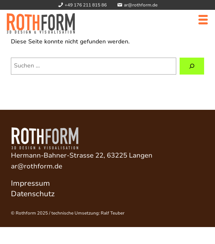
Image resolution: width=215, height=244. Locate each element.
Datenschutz (33, 194)
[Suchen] (192, 66)
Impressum (30, 183)
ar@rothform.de (36, 166)
